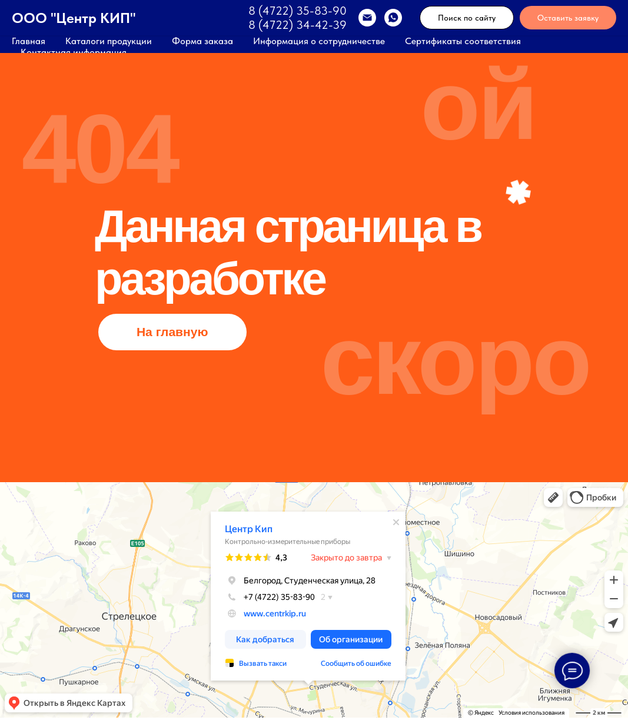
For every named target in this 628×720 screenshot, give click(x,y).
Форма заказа (202, 41)
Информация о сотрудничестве (319, 41)
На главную (172, 332)
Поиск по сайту (467, 17)
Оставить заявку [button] (568, 17)
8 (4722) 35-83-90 (297, 11)
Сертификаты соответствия (463, 41)
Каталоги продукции (108, 41)
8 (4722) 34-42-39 (297, 25)
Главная (28, 41)
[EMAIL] (367, 17)
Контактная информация (74, 52)
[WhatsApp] (393, 17)
